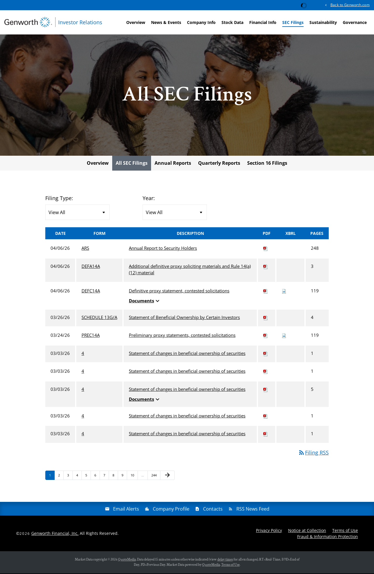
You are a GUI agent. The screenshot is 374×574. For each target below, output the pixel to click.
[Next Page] (167, 476)
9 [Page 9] (124, 477)
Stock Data (232, 22)
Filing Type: (59, 198)
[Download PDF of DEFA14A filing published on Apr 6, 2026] (265, 267)
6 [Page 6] (97, 477)
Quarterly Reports (219, 164)
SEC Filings (293, 22)
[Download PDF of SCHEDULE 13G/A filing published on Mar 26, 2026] (265, 318)
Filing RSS (313, 453)
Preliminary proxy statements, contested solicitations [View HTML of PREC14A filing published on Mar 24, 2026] (182, 336)
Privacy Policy (269, 531)
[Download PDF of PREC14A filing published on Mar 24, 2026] (265, 336)
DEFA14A (91, 267)
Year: (149, 198)
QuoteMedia (127, 560)
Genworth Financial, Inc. (55, 534)
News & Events (166, 22)
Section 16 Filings (267, 164)
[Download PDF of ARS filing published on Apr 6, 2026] (265, 249)
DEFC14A (91, 291)
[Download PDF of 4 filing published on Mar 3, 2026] (265, 354)
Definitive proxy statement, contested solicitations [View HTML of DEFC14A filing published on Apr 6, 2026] (179, 291)
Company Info (201, 22)
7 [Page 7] (106, 477)
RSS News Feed (252, 509)
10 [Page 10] (134, 477)
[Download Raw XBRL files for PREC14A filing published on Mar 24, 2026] (284, 336)
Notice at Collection (307, 531)
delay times (225, 560)
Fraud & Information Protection (327, 537)
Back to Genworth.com (350, 4)
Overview (135, 22)
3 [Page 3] (70, 477)
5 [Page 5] (88, 477)
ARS (85, 249)
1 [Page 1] (52, 477)
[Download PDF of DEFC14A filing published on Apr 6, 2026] (265, 291)
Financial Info (262, 22)
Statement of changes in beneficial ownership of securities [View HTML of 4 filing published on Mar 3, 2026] (187, 354)
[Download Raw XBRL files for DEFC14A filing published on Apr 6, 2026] (284, 291)
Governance (355, 22)
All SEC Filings (132, 164)
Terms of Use (345, 531)
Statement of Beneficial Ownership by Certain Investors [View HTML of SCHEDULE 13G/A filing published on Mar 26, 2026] (184, 318)
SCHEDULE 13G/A (99, 318)
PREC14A (91, 336)
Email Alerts (126, 509)
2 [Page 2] (61, 477)
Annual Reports (173, 164)
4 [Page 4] (79, 477)
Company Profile (171, 509)
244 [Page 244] (154, 477)
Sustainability (323, 22)
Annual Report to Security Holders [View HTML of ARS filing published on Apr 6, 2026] (163, 249)
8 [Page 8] (115, 477)
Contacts (213, 509)
